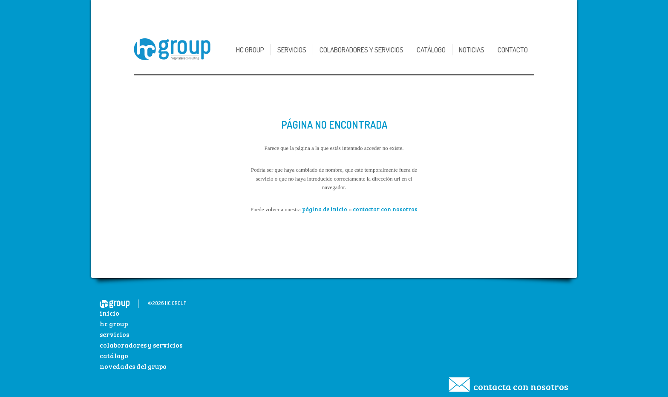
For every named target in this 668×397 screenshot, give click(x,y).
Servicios (291, 49)
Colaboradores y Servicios (361, 49)
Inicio (109, 312)
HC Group (114, 323)
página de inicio (324, 209)
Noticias (471, 49)
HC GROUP (250, 49)
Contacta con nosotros (520, 386)
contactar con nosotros (385, 209)
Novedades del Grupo (133, 366)
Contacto (513, 49)
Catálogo (431, 49)
